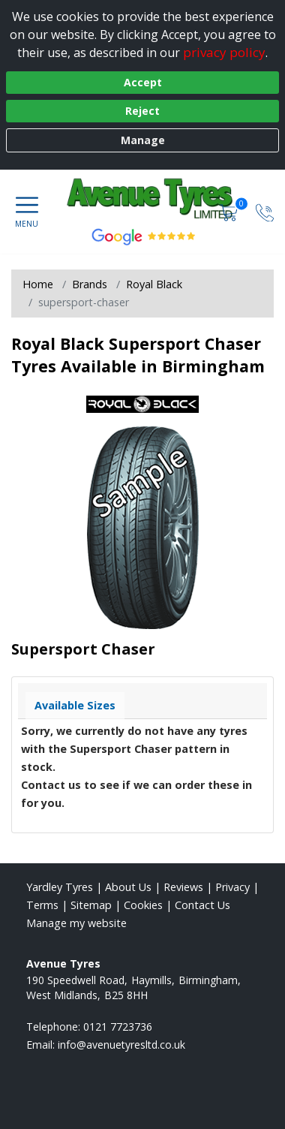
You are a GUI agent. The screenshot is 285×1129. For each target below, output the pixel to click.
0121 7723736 (117, 1026)
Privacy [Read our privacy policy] (232, 887)
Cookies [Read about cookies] (143, 905)
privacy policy (224, 52)
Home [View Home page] (37, 284)
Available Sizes (75, 705)
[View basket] (230, 211)
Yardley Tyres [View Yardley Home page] (59, 887)
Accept (143, 82)
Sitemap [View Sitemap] (91, 905)
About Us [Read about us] (128, 887)
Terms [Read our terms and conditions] (42, 905)
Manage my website (76, 923)
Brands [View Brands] (89, 284)
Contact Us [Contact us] (202, 905)
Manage (143, 140)
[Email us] (121, 1044)
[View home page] (164, 199)
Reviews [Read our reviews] (183, 887)
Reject (142, 111)
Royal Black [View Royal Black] (154, 284)
